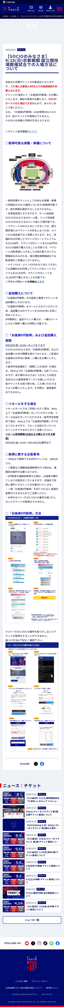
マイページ (50, 9)
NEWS (13, 16)
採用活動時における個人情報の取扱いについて (24, 988)
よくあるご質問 (21, 981)
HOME (5, 16)
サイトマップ (47, 994)
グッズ (40, 9)
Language (9, 2)
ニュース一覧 (32, 920)
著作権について (52, 988)
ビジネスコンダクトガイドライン (25, 994)
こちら (33, 131)
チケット (31, 9)
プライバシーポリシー (40, 981)
